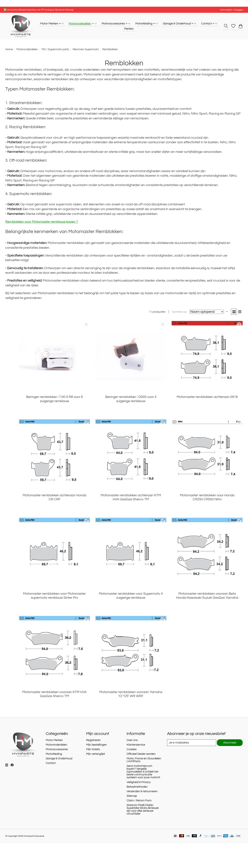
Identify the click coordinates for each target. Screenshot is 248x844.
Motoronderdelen (27, 49)
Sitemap (132, 796)
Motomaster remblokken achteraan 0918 (207, 397)
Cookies (132, 750)
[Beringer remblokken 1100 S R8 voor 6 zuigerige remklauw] (54, 357)
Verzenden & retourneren (142, 792)
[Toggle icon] (226, 26)
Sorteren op (177, 312)
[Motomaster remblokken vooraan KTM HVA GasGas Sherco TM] (54, 652)
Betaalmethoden (137, 787)
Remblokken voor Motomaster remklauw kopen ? (41, 222)
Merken (129, 28)
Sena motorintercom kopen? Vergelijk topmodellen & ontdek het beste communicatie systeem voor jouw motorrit (143, 772)
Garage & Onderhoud (59, 759)
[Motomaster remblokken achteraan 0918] (207, 357)
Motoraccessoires (57, 750)
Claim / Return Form (139, 801)
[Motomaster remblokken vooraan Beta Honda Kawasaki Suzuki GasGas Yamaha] (207, 553)
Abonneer (229, 743)
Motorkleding (54, 754)
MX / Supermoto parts (55, 49)
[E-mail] (191, 743)
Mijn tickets (93, 750)
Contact (51, 763)
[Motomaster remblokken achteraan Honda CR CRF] (54, 455)
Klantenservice (136, 745)
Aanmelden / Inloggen (231, 10)
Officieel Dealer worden (141, 754)
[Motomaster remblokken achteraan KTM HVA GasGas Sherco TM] (130, 455)
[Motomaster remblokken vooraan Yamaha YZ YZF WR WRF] (130, 652)
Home (9, 49)
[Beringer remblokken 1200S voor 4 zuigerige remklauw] (130, 357)
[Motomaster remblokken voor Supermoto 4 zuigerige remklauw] (130, 553)
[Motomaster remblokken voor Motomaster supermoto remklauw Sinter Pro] (54, 553)
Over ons (132, 741)
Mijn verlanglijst (95, 754)
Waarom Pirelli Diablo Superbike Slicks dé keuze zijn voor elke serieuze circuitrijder (143, 810)
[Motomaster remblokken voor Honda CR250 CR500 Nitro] (207, 455)
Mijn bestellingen (96, 745)
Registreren (93, 741)
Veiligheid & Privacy (139, 783)
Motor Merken (54, 741)
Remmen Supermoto (86, 49)
